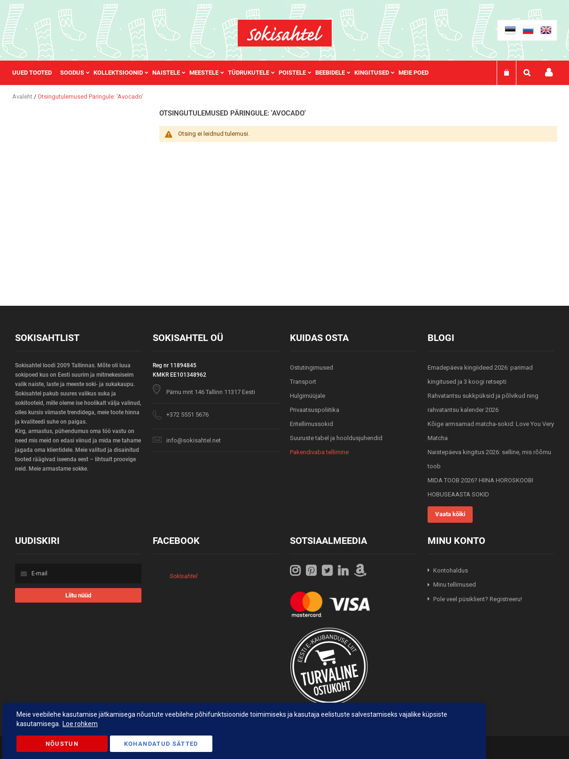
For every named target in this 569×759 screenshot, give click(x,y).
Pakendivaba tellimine (319, 452)
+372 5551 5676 (187, 414)
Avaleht (23, 96)
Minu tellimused (454, 584)
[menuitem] (36, 73)
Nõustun (62, 743)
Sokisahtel (183, 576)
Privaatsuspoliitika (314, 409)
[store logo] (285, 33)
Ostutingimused (311, 367)
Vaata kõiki (450, 514)
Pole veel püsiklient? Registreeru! (477, 599)
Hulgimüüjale (307, 395)
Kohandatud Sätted (161, 743)
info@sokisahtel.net (193, 440)
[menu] (225, 73)
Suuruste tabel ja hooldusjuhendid (336, 437)
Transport (303, 381)
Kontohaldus (450, 570)
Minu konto (549, 72)
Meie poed (413, 72)
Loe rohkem (80, 724)
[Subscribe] (78, 595)
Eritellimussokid (311, 423)
